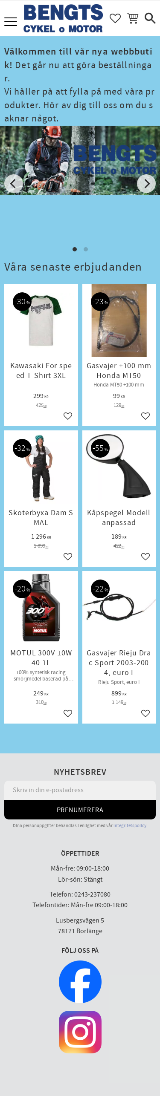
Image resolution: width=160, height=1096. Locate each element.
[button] (11, 22)
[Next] (146, 183)
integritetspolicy (129, 825)
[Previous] (13, 183)
